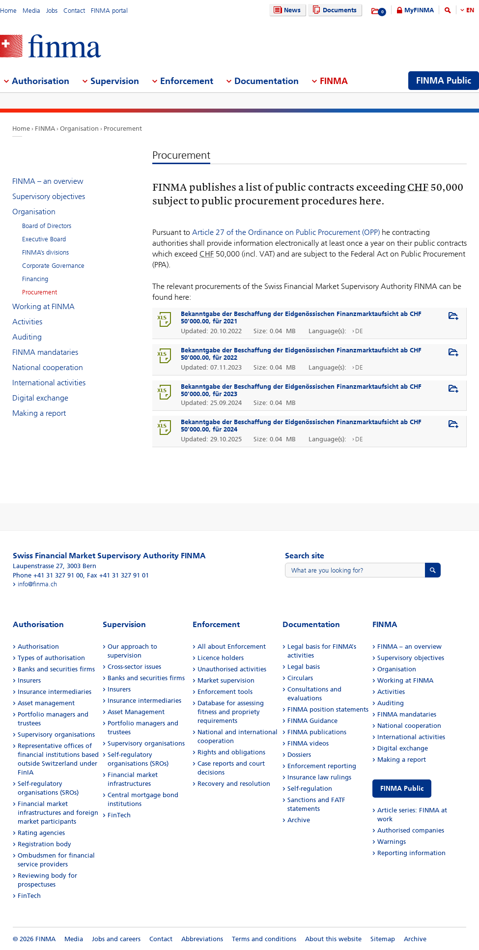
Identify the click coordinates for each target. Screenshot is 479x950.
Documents (333, 10)
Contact (74, 10)
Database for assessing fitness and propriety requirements (230, 711)
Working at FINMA (43, 306)
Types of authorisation (51, 658)
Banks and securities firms (56, 669)
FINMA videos (308, 743)
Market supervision (225, 680)
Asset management (46, 703)
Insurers (29, 680)
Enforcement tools (225, 691)
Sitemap (382, 939)
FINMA (45, 128)
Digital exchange (40, 398)
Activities (27, 321)
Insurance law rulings (319, 777)
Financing (35, 279)
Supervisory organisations (56, 734)
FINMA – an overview (47, 181)
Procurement (123, 128)
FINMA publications (316, 732)
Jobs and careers (116, 939)
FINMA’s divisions (45, 252)
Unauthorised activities (231, 669)
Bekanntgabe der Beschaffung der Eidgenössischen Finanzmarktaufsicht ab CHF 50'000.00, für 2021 (301, 317)
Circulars (300, 678)
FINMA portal (109, 10)
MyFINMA (419, 10)
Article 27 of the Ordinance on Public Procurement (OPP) (286, 232)
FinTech (29, 895)
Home (8, 10)
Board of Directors (46, 226)
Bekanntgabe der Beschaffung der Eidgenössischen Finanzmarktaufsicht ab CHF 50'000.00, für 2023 (301, 390)
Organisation (79, 128)
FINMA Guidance (312, 720)
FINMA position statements (327, 709)
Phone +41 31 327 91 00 (48, 575)
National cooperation (47, 367)
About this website (333, 939)
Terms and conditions (264, 939)
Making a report (39, 413)
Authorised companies (410, 830)
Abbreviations (202, 939)
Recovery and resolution (233, 783)
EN (470, 10)
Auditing (27, 337)
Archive (298, 820)
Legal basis (303, 666)
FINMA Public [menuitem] (443, 80)
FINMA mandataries (45, 352)
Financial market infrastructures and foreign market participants (58, 812)
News (286, 10)
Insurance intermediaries (54, 691)
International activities (48, 382)
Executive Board (44, 239)
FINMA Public (401, 788)
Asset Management (136, 712)
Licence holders (220, 658)
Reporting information (411, 853)
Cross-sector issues (134, 666)
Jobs (51, 10)
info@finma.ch (37, 584)
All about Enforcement (231, 646)
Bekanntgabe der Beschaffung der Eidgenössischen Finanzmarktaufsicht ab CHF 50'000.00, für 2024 (301, 425)
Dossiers (299, 754)
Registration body (44, 844)
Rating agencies (41, 832)
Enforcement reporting (321, 766)
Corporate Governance (53, 265)
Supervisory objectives (48, 196)
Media (31, 10)
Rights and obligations (231, 752)
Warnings (391, 841)
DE (359, 331)
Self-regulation (309, 788)
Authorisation (38, 646)
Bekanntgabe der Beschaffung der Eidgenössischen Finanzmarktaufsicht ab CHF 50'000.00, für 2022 (301, 353)
